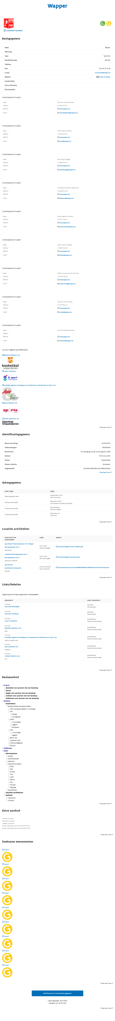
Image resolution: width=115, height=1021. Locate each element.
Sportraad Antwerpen (12, 614)
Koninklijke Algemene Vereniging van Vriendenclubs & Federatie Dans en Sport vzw (29, 385)
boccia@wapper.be (65, 141)
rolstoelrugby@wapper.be (67, 170)
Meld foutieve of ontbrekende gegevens (57, 993)
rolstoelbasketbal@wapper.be (68, 113)
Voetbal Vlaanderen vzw (10, 419)
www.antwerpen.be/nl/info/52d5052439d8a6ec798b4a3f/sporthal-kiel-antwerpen (82, 567)
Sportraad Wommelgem (12, 607)
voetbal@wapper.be (65, 312)
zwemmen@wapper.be (66, 341)
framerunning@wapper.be (67, 284)
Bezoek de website (104, 77)
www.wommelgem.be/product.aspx (68, 557)
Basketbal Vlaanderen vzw (11, 355)
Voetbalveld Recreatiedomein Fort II (16, 554)
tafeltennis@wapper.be (66, 198)
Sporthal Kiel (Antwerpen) (13, 568)
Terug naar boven (105, 427)
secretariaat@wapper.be (102, 73)
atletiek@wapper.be (65, 255)
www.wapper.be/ (64, 109)
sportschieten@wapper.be (67, 227)
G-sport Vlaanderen (9, 371)
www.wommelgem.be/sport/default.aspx (69, 547)
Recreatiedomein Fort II (12, 547)
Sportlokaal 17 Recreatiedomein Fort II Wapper (19, 544)
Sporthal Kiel (9, 565)
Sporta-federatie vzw (9, 403)
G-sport (5, 850)
